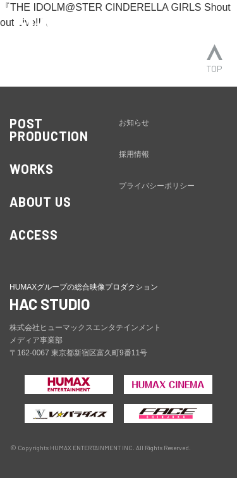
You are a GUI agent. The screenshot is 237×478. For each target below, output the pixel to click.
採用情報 (134, 154)
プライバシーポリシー (157, 185)
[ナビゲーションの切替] (210, 24)
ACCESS (33, 234)
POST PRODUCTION (48, 130)
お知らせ (134, 122)
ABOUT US (40, 201)
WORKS (31, 168)
